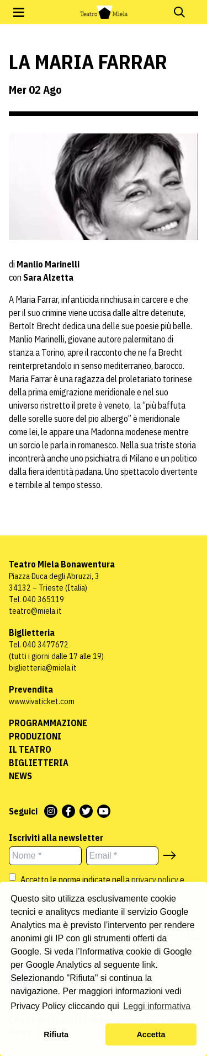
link (149, 964)
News (20, 775)
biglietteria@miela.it (43, 668)
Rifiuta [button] (56, 1034)
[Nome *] (45, 855)
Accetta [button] (150, 1034)
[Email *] (122, 855)
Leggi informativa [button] (156, 1006)
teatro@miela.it (35, 611)
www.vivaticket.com (42, 701)
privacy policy (154, 879)
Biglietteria (38, 762)
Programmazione (48, 722)
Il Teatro (30, 749)
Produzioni (35, 736)
